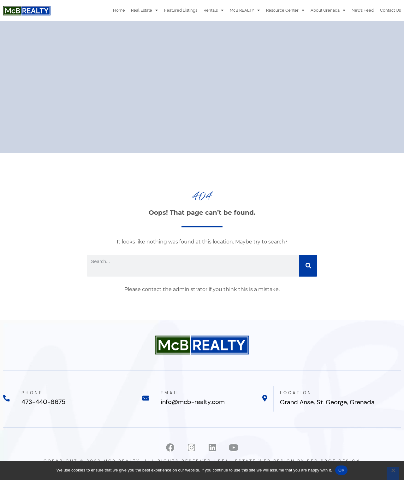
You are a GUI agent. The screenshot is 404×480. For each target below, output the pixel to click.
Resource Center (285, 10)
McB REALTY (245, 10)
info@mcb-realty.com (193, 402)
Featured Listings (180, 10)
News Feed (363, 10)
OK (341, 470)
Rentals (213, 10)
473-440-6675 (43, 402)
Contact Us (390, 10)
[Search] (308, 266)
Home (119, 10)
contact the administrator (174, 289)
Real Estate (144, 10)
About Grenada (328, 10)
